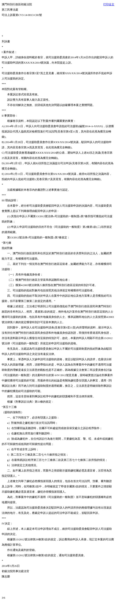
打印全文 (108, 4)
